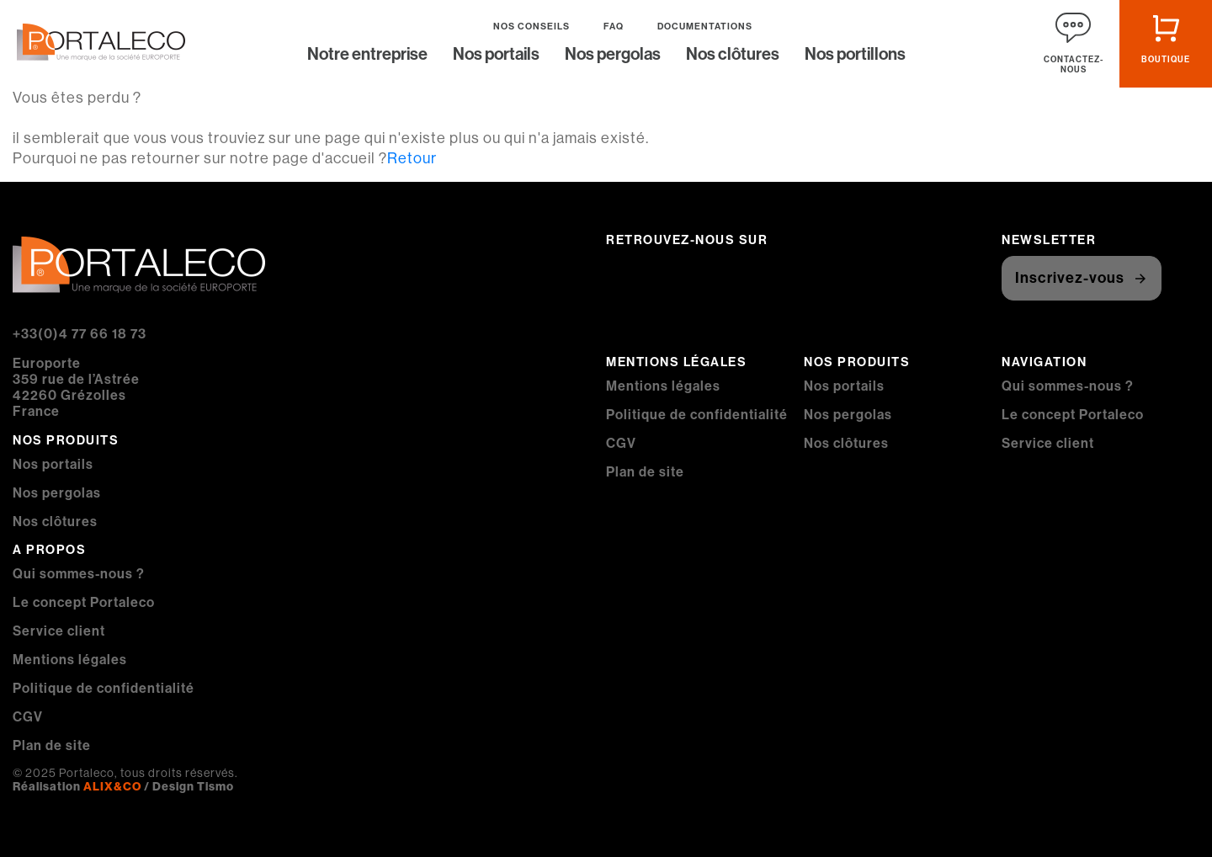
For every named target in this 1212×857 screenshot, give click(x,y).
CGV (28, 717)
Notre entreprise (367, 55)
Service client (59, 631)
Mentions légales (70, 660)
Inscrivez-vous (1069, 278)
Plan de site (52, 745)
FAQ (613, 26)
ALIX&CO (112, 786)
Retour (412, 158)
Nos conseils (531, 26)
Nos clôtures (732, 55)
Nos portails (496, 55)
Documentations (704, 26)
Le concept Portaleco (84, 602)
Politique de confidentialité (103, 688)
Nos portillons (855, 55)
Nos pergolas (613, 55)
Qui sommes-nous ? (79, 574)
